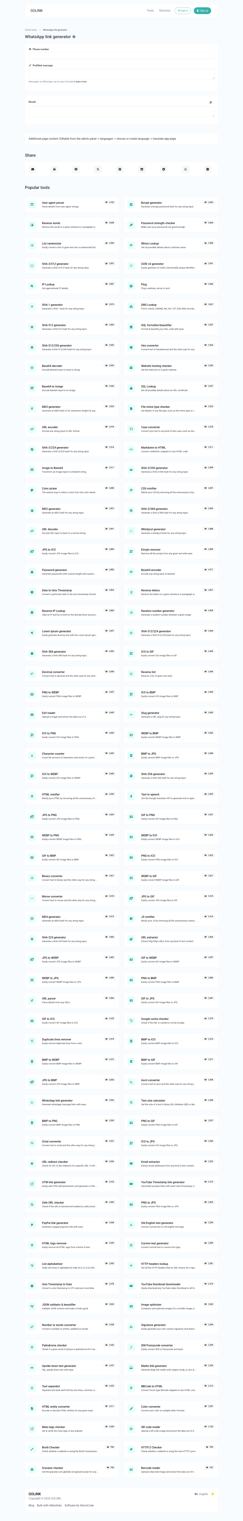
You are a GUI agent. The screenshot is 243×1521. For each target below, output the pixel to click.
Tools (150, 10)
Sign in (183, 10)
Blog (31, 1505)
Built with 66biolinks (49, 1505)
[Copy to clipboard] (210, 102)
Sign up (202, 10)
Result (32, 101)
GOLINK (37, 11)
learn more (81, 81)
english (201, 1494)
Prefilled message (41, 65)
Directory (164, 10)
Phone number (39, 49)
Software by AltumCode (79, 1505)
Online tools (31, 30)
